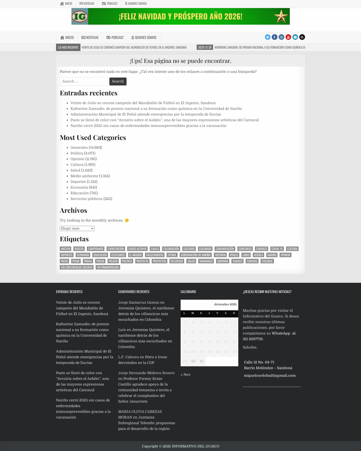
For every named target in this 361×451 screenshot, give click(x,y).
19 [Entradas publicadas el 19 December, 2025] (218, 342)
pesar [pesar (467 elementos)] (76, 261)
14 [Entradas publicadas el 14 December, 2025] (234, 332)
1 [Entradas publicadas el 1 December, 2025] (185, 322)
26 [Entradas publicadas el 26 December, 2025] (218, 351)
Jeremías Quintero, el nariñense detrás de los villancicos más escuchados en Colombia (146, 314)
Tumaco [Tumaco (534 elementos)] (237, 261)
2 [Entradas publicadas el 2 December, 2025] (193, 322)
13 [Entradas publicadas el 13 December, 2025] (226, 332)
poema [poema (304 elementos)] (88, 261)
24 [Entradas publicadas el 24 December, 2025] (202, 351)
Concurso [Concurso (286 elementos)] (245, 248)
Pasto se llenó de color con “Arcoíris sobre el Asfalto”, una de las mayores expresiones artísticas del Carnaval (164, 120)
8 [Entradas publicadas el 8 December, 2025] (185, 332)
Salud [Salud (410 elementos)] (191, 261)
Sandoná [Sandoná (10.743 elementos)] (222, 261)
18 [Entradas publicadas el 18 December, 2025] (209, 342)
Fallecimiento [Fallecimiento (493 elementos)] (154, 255)
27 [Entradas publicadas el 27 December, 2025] (226, 351)
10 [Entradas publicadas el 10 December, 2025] (201, 332)
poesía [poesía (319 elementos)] (100, 261)
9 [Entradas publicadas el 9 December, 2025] (193, 332)
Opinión (77, 159)
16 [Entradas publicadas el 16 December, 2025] (193, 342)
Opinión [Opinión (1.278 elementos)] (285, 255)
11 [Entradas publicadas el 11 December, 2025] (209, 332)
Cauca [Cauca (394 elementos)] (155, 248)
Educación (79, 193)
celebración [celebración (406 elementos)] (171, 248)
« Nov (186, 374)
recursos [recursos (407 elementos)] (177, 261)
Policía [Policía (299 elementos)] (113, 261)
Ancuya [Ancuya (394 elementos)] (65, 248)
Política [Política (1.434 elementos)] (127, 261)
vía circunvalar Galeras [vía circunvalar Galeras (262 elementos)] (76, 267)
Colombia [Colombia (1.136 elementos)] (205, 248)
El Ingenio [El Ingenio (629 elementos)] (135, 255)
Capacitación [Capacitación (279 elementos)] (116, 248)
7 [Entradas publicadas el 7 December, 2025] (235, 322)
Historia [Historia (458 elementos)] (220, 255)
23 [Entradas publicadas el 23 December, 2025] (193, 351)
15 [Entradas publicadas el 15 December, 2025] (185, 342)
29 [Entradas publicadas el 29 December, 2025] (185, 361)
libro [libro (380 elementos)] (246, 255)
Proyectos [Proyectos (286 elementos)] (159, 261)
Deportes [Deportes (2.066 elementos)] (66, 255)
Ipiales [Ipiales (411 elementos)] (234, 255)
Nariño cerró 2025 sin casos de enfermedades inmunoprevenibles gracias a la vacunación (148, 126)
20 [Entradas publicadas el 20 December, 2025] (226, 342)
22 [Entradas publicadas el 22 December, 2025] (185, 351)
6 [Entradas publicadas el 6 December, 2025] (226, 322)
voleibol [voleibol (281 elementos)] (267, 261)
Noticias (87, 3)
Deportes (78, 182)
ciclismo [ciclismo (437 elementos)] (189, 248)
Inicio (66, 3)
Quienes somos (136, 3)
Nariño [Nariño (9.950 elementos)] (271, 255)
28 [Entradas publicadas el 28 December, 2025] (235, 351)
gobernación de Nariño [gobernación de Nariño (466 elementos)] (196, 255)
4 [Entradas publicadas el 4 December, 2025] (210, 322)
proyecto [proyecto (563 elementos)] (142, 261)
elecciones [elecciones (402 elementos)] (118, 255)
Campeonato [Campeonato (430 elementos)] (95, 248)
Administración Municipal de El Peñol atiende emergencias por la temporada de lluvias (145, 114)
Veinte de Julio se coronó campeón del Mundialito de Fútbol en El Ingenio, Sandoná (143, 103)
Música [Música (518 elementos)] (258, 255)
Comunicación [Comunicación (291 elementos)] (225, 248)
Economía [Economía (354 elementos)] (83, 255)
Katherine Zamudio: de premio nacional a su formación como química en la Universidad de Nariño (156, 109)
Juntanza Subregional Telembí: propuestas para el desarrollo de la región (146, 423)
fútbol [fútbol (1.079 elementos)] (172, 255)
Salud (75, 170)
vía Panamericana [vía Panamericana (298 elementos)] (108, 267)
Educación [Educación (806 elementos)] (100, 255)
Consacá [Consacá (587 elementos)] (261, 248)
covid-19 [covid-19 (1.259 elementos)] (277, 248)
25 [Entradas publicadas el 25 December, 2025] (210, 351)
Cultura (77, 165)
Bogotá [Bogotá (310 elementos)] (79, 248)
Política (76, 153)
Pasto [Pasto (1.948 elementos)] (64, 261)
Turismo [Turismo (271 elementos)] (252, 261)
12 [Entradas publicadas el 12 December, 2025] (218, 332)
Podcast (109, 3)
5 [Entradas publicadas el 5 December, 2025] (218, 322)
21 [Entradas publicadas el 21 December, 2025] (234, 342)
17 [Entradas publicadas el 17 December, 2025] (201, 342)
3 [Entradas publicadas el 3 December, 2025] (202, 322)
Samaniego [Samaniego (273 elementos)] (206, 261)
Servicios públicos (86, 199)
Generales (79, 147)
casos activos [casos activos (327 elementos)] (137, 248)
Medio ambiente (84, 176)
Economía (79, 187)
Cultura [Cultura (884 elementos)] (292, 248)
